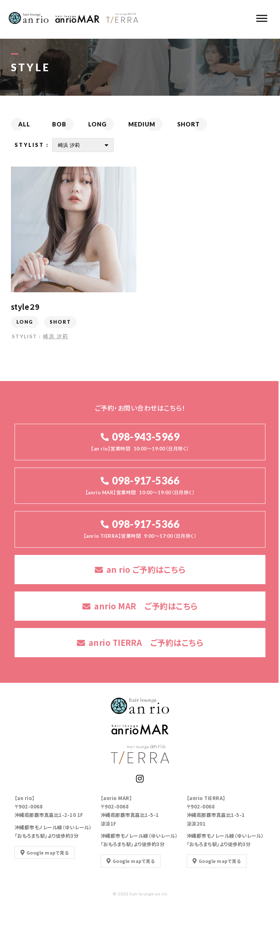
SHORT (60, 323)
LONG (24, 323)
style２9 (25, 307)
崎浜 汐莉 (55, 336)
